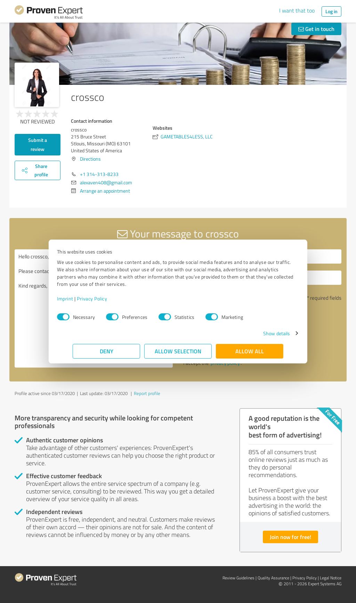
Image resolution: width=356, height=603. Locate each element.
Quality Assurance (273, 578)
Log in (331, 11)
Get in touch (316, 29)
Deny (106, 351)
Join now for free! (290, 537)
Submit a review (37, 144)
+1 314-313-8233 (99, 174)
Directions (90, 158)
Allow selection (178, 351)
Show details (261, 333)
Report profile (147, 393)
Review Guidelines (238, 578)
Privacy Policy (107, 298)
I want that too (297, 10)
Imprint (81, 298)
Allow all (249, 351)
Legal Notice (330, 578)
